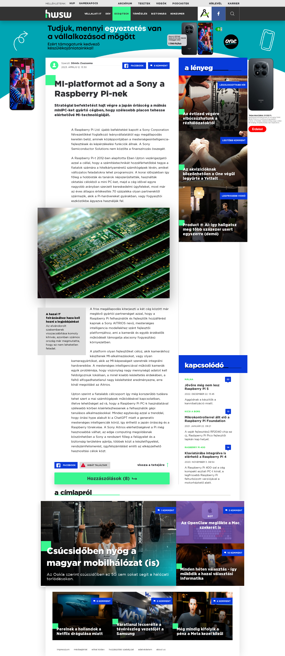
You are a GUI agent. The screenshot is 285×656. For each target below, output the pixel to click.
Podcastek (180, 3)
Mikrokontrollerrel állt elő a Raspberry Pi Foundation (207, 419)
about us (160, 649)
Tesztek (144, 3)
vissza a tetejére (151, 465)
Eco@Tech (121, 14)
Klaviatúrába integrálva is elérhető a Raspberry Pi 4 (205, 455)
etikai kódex (98, 649)
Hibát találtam (94, 465)
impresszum (63, 649)
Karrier (233, 3)
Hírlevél (215, 3)
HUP (72, 3)
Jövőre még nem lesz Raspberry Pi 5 (202, 387)
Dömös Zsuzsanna (82, 63)
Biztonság (158, 14)
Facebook (134, 66)
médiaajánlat (80, 649)
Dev (107, 14)
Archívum (125, 3)
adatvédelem (145, 649)
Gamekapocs (88, 3)
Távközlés (140, 14)
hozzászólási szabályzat (121, 649)
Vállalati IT (93, 14)
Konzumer (177, 14)
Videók (161, 3)
